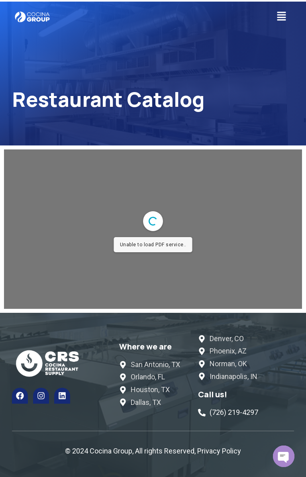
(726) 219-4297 (234, 412)
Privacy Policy (219, 451)
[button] (282, 17)
